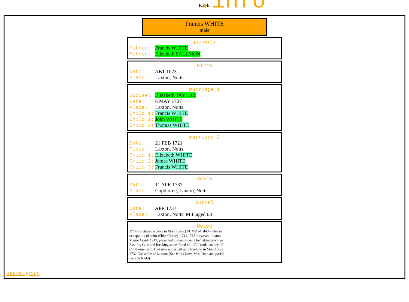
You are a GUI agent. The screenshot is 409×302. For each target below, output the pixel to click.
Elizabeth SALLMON (177, 54)
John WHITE (168, 119)
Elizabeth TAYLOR (175, 95)
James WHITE (170, 161)
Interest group (23, 273)
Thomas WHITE (172, 125)
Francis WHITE (171, 48)
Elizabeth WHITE (173, 155)
